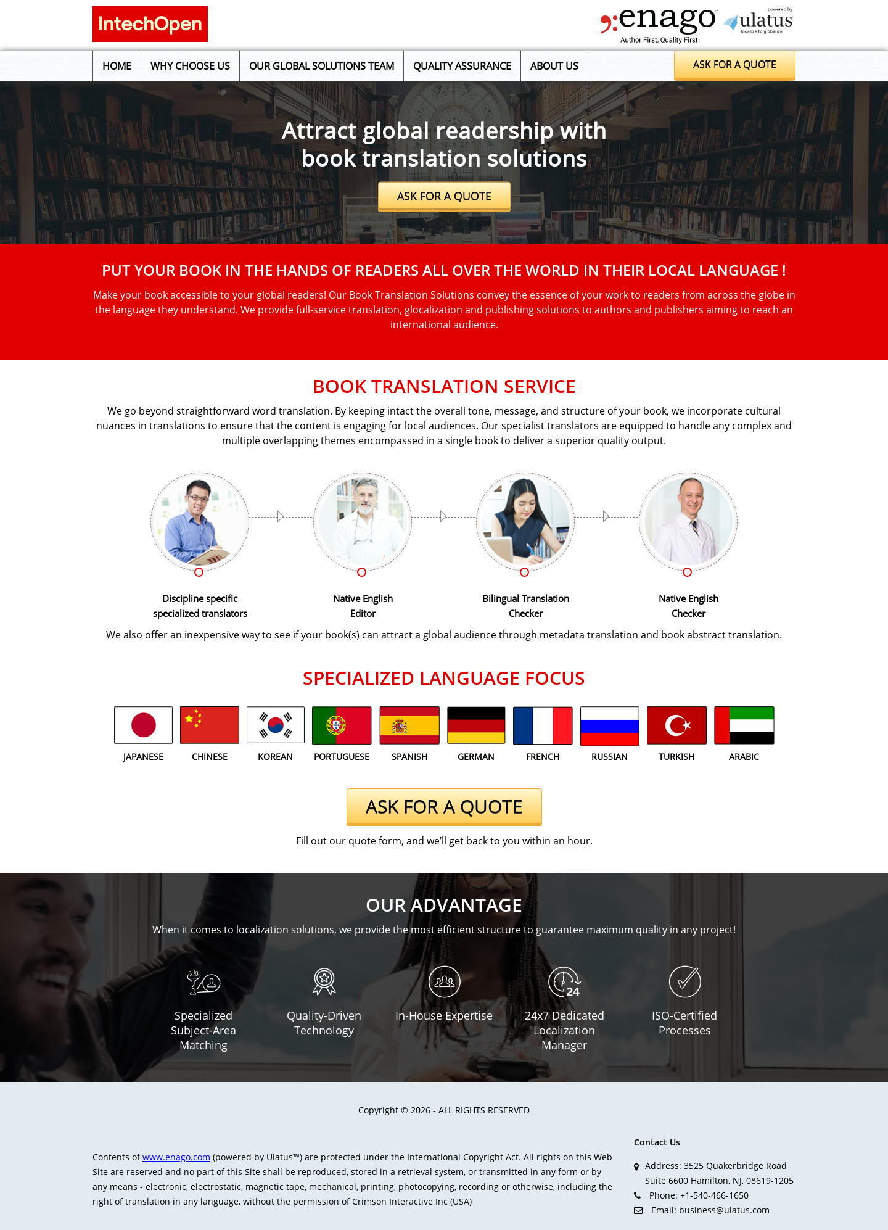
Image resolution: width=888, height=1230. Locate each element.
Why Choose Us (190, 66)
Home (116, 66)
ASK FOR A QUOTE (444, 195)
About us (554, 66)
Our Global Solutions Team (321, 66)
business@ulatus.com (724, 1210)
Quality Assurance (462, 66)
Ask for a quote (734, 64)
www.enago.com (176, 1157)
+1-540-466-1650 (714, 1195)
